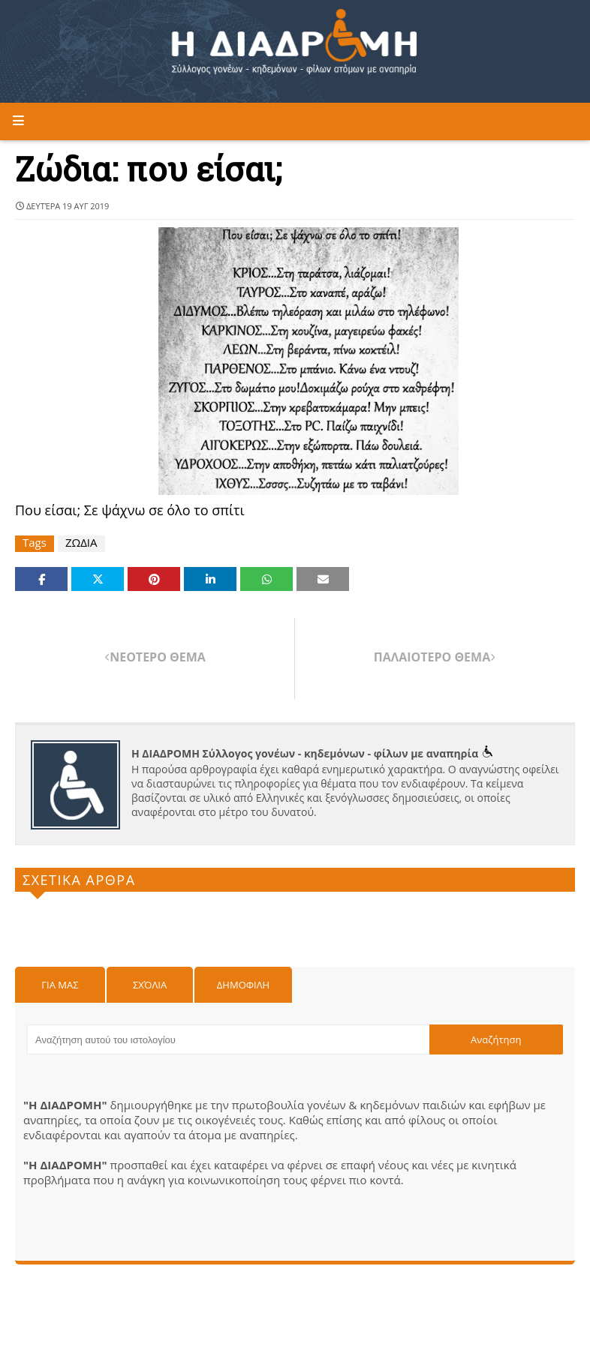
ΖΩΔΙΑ (81, 543)
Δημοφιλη (243, 985)
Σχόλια (150, 985)
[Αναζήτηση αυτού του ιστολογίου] (228, 1039)
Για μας (59, 985)
